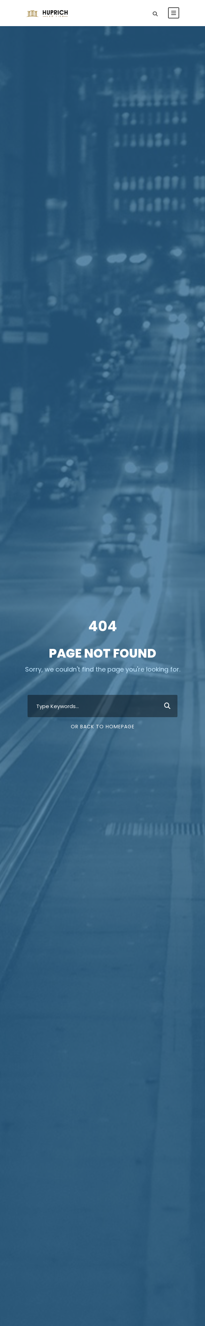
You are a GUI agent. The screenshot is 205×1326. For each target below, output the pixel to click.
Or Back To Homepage (103, 726)
